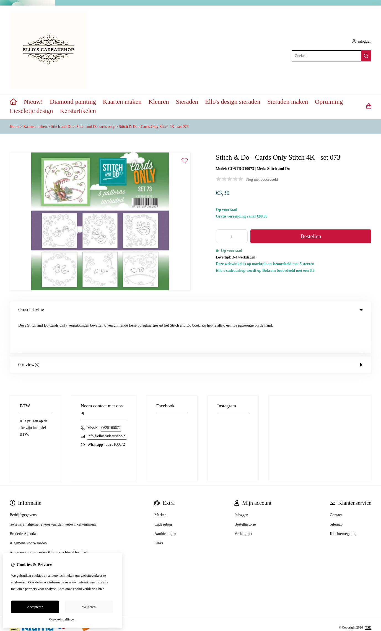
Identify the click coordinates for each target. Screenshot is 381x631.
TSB (368, 592)
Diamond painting (73, 101)
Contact (336, 480)
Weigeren (88, 607)
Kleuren (159, 101)
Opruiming (329, 101)
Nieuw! (33, 101)
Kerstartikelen (78, 110)
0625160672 (111, 393)
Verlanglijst (243, 498)
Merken (160, 480)
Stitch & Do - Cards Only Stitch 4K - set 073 (153, 127)
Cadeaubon (163, 489)
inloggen (362, 41)
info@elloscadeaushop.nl (107, 401)
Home (14, 127)
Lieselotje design (31, 110)
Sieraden (187, 101)
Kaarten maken (122, 101)
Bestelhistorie (245, 489)
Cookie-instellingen (62, 619)
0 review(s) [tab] (190, 329)
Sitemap (336, 489)
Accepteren (35, 607)
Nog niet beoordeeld (262, 179)
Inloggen (241, 480)
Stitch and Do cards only (95, 127)
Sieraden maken (287, 101)
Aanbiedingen (165, 498)
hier (101, 589)
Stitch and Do (61, 127)
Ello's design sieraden (232, 101)
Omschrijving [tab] (190, 309)
